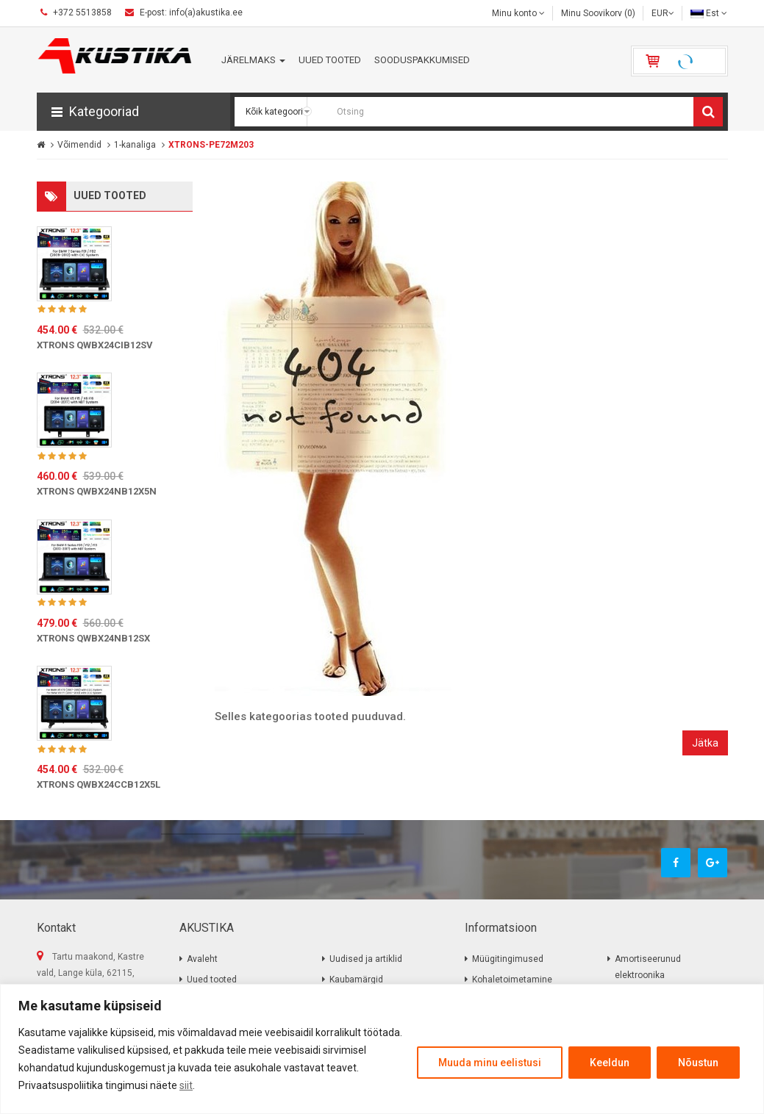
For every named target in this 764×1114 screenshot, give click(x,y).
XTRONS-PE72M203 (211, 145)
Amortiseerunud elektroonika (648, 967)
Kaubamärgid (356, 979)
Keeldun (609, 1062)
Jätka (705, 743)
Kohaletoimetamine (512, 979)
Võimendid (79, 145)
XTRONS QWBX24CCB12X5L (98, 784)
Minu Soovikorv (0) (598, 13)
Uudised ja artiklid (365, 959)
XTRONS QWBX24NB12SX (93, 638)
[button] (133, 112)
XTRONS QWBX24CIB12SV (95, 345)
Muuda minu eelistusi (489, 1062)
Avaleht (202, 959)
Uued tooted (212, 979)
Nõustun (698, 1062)
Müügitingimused (507, 959)
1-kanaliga (135, 145)
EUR (662, 13)
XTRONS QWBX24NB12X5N (97, 491)
